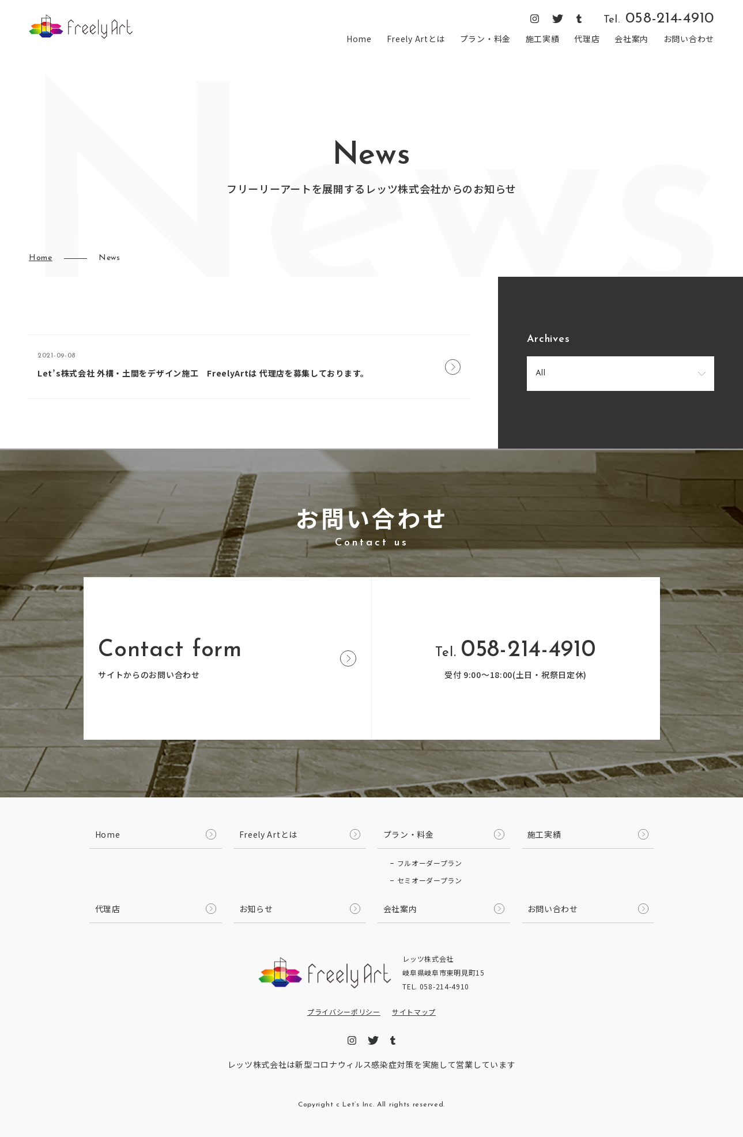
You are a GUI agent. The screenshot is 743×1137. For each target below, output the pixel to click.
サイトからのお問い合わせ (227, 659)
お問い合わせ (688, 38)
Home (359, 38)
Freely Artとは (416, 38)
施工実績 (543, 38)
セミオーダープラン (429, 880)
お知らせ (256, 908)
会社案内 (631, 38)
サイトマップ (414, 1011)
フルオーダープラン (429, 863)
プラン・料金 (485, 38)
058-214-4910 (659, 19)
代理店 (586, 38)
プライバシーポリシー (343, 1011)
